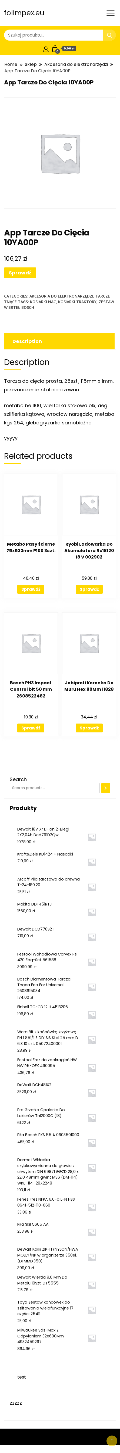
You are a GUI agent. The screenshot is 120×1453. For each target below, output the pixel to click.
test (21, 1377)
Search (18, 779)
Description (27, 341)
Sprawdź (20, 272)
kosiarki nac (43, 301)
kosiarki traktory (77, 301)
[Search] (105, 788)
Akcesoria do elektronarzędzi (61, 296)
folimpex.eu (24, 13)
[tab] (59, 341)
